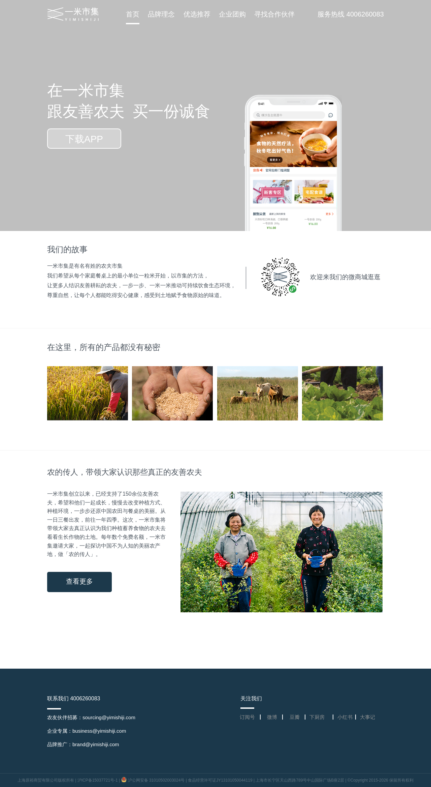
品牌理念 (161, 14)
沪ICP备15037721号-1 (97, 780)
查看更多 (79, 581)
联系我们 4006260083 (73, 698)
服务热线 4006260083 (351, 14)
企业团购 (232, 14)
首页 (132, 14)
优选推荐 (197, 14)
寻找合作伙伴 (274, 14)
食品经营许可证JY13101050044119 (220, 780)
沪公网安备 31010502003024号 (153, 780)
